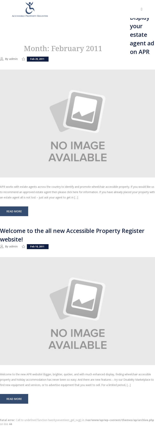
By (7, 59)
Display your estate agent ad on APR (142, 35)
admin (13, 59)
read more (14, 211)
